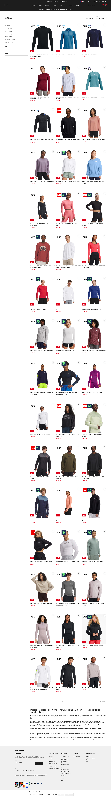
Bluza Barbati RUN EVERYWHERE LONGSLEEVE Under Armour (41, 393)
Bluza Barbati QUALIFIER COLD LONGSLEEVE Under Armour (67, 308)
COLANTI (8, 31)
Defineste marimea (53, 759)
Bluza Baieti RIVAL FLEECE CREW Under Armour (93, 55)
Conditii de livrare (65, 769)
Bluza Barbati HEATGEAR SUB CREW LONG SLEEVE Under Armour (66, 393)
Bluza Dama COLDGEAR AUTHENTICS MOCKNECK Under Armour (39, 97)
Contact (51, 756)
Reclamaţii (63, 775)
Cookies (63, 777)
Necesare (34, 794)
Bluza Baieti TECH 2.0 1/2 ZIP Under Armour (67, 55)
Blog (87, 761)
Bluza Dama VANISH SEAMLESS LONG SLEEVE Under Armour (93, 266)
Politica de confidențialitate (40, 775)
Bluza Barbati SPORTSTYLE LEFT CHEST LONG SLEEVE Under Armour (68, 97)
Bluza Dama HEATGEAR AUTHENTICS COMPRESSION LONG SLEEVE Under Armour (67, 351)
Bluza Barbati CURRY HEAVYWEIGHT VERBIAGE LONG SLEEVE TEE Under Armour (41, 688)
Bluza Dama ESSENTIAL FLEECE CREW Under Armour (93, 182)
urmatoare (102, 701)
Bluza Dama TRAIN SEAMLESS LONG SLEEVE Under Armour (41, 224)
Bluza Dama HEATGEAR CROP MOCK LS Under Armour (67, 224)
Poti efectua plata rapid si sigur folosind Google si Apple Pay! (55, 1)
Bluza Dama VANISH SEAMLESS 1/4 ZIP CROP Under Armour (41, 646)
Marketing (55, 794)
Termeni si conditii (65, 756)
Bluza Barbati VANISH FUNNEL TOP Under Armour (66, 688)
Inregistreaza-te (97, 1)
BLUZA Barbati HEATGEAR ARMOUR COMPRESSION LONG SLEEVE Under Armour (41, 308)
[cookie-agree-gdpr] (69, 795)
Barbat (18, 770)
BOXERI (7, 25)
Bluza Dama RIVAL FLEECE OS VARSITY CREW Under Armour (67, 435)
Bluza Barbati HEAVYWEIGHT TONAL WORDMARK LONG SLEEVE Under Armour (68, 266)
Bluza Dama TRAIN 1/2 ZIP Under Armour (92, 392)
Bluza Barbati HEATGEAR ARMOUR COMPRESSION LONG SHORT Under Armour (93, 308)
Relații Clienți (52, 761)
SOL (62, 780)
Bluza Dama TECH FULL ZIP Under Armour (92, 645)
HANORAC (8, 34)
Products (18, 14)
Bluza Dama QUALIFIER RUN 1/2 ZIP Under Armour (66, 519)
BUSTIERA (8, 28)
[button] (16, 42)
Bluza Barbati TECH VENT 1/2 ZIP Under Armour (42, 350)
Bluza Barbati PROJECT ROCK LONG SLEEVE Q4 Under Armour (68, 477)
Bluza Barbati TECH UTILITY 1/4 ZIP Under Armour (92, 435)
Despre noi (88, 756)
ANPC (62, 778)
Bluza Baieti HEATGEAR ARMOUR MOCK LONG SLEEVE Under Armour (41, 55)
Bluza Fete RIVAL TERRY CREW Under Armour (93, 97)
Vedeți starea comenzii (66, 773)
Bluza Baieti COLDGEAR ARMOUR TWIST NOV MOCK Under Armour (41, 140)
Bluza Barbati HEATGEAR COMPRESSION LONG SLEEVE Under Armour (67, 562)
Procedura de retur (65, 771)
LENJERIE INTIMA (10, 39)
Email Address (19, 762)
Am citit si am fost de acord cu (31, 775)
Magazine (51, 758)
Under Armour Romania (10, 14)
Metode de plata (64, 767)
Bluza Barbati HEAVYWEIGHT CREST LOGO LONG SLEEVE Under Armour (42, 266)
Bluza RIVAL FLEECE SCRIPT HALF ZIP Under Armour (41, 562)
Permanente (41, 794)
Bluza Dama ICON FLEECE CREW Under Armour (42, 603)
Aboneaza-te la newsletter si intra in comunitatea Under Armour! (55, 9)
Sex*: (15, 768)
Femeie (23, 770)
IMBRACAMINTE (25, 14)
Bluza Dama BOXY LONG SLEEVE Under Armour (93, 139)
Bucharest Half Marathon (54, 768)
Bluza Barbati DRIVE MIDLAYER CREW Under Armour (93, 604)
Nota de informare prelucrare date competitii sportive (53, 765)
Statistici (48, 794)
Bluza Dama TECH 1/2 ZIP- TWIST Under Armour (94, 350)
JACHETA (8, 36)
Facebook (78, 756)
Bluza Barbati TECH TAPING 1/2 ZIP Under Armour (92, 519)
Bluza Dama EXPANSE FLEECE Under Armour (93, 687)
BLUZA (7, 23)
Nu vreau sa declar (31, 770)
